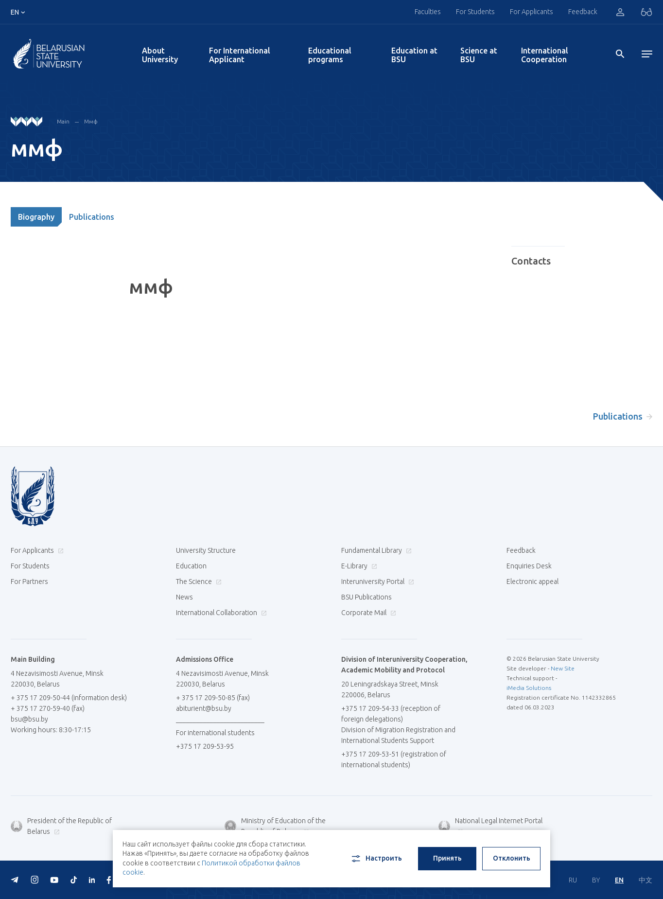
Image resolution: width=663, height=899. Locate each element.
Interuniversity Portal (376, 581)
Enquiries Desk (529, 566)
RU (573, 880)
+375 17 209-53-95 (205, 746)
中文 (645, 880)
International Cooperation (544, 55)
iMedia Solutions (528, 688)
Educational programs (329, 55)
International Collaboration (220, 613)
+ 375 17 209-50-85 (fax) (213, 698)
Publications (91, 216)
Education (191, 566)
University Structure (206, 550)
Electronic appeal (532, 581)
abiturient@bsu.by (203, 708)
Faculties (428, 12)
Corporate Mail (367, 613)
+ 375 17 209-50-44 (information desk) (69, 698)
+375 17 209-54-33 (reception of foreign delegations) (390, 714)
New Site (563, 668)
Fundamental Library (375, 550)
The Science (197, 581)
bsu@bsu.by (29, 719)
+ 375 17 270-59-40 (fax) (48, 708)
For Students (475, 12)
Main (63, 121)
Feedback (582, 12)
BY (596, 880)
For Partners (29, 581)
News (184, 597)
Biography (36, 216)
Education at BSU (414, 55)
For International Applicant (239, 55)
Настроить (376, 858)
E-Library (358, 566)
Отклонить (511, 858)
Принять (447, 858)
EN (619, 880)
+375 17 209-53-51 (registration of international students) (393, 759)
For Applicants (531, 12)
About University (160, 55)
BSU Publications (366, 597)
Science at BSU (478, 55)
